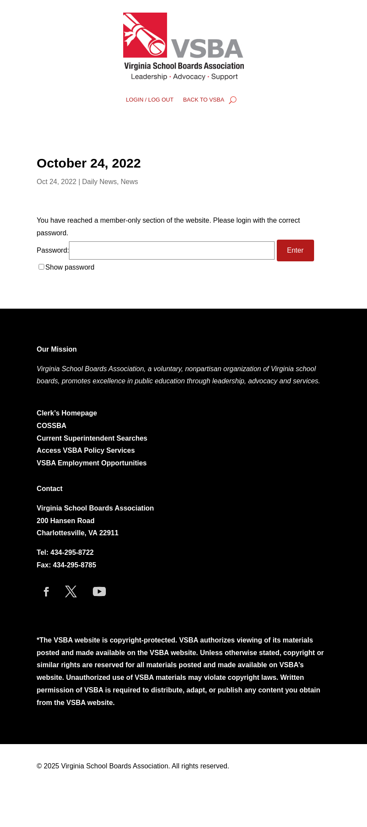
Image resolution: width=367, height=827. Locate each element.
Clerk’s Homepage (67, 413)
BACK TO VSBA (203, 100)
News (129, 181)
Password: (156, 250)
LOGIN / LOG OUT (150, 100)
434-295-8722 (72, 552)
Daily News (99, 181)
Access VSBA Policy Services (87, 450)
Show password (70, 267)
